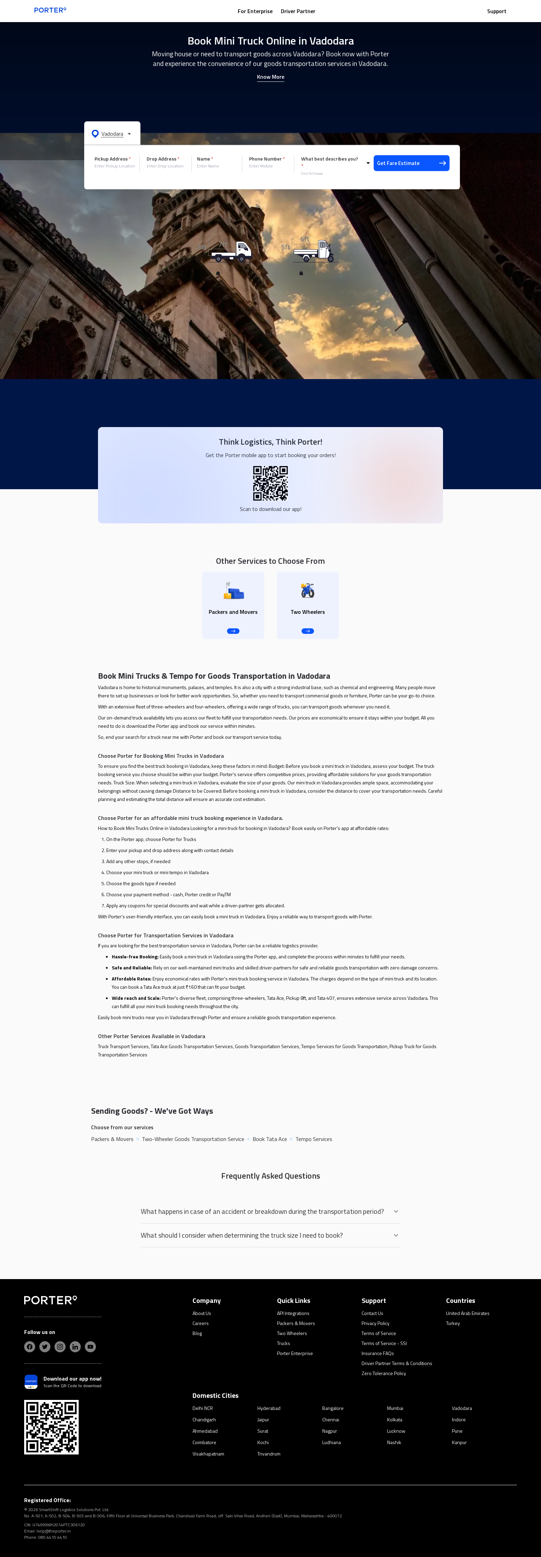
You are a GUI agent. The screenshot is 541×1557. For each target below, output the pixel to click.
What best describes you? (329, 162)
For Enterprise (255, 11)
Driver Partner (298, 11)
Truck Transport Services (123, 1046)
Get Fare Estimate (411, 163)
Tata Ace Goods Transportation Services (192, 1046)
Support (496, 11)
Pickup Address (113, 158)
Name (205, 158)
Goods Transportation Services (267, 1046)
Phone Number (267, 158)
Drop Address (163, 158)
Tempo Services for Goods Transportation (344, 1046)
